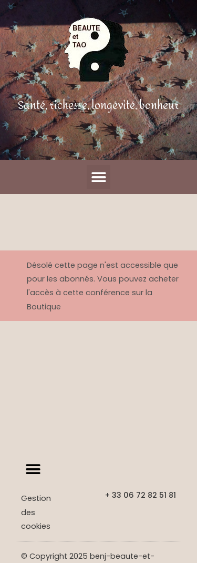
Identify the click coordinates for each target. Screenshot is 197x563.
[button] (98, 177)
